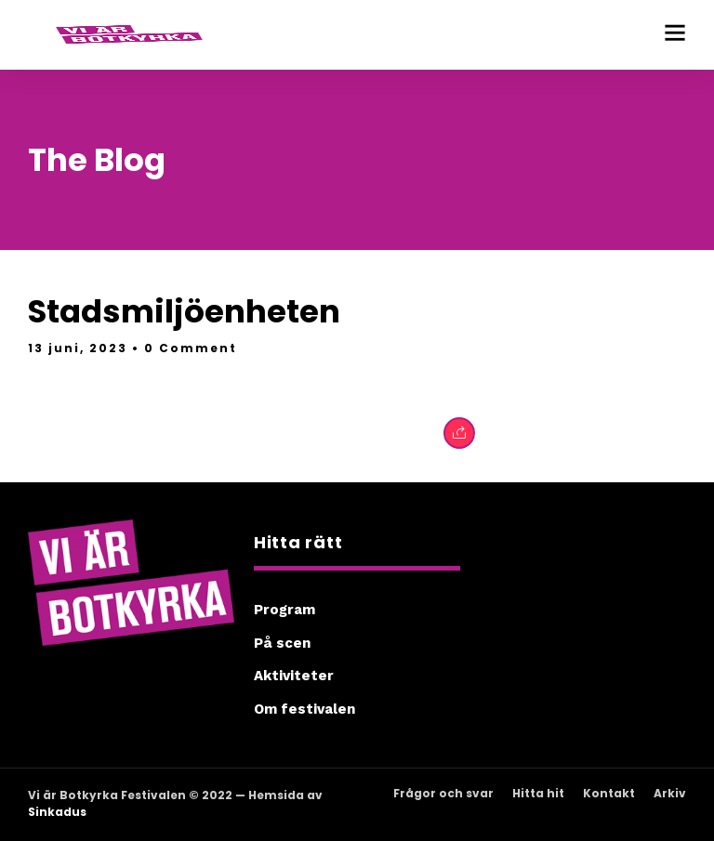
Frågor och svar (443, 793)
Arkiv (670, 793)
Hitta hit (538, 793)
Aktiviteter (294, 675)
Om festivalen (304, 709)
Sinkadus (57, 812)
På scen (282, 643)
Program (284, 609)
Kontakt (609, 793)
